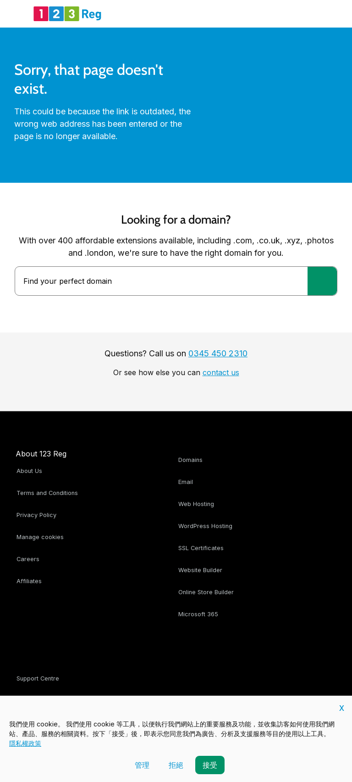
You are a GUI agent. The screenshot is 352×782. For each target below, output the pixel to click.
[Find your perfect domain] (322, 281)
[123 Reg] (67, 13)
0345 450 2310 (218, 353)
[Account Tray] (306, 13)
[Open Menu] (18, 13)
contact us (221, 372)
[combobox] (161, 281)
